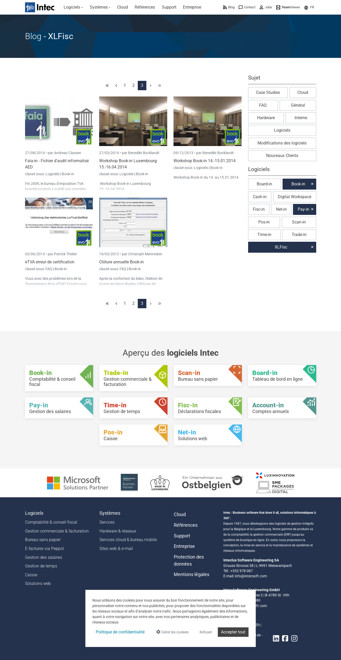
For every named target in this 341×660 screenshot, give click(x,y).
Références (186, 525)
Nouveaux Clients (282, 155)
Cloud (302, 92)
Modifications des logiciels (282, 143)
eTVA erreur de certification (49, 261)
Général (298, 105)
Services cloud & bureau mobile (128, 539)
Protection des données (189, 560)
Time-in (264, 234)
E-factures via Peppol (44, 548)
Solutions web (38, 583)
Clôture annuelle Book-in (121, 261)
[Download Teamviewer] (288, 7)
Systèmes (109, 513)
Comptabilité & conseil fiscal (51, 522)
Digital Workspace (294, 196)
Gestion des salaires (43, 557)
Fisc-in (259, 209)
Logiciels (52, 174)
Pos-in (264, 222)
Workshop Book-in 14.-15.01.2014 (205, 160)
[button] (309, 7)
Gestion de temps (41, 566)
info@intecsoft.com (251, 576)
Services (107, 522)
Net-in (281, 209)
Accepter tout (233, 631)
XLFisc (281, 247)
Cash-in (260, 196)
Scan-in (299, 222)
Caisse (31, 574)
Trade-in (299, 234)
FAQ (49, 269)
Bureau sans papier (43, 539)
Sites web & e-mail (116, 548)
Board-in (264, 183)
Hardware (266, 117)
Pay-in (303, 209)
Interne (301, 117)
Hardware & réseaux (117, 531)
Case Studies (268, 92)
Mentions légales (191, 574)
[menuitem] (74, 7)
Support (182, 535)
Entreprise (184, 546)
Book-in (68, 174)
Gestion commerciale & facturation (57, 531)
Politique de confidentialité (120, 631)
